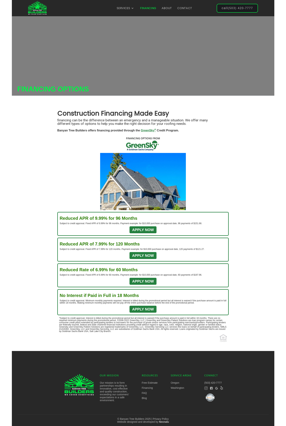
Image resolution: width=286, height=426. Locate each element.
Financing (147, 387)
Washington (177, 387)
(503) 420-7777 (237, 8)
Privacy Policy (161, 418)
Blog (144, 398)
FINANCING (148, 8)
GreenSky (148, 130)
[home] (37, 8)
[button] (125, 8)
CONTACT (184, 8)
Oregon (175, 382)
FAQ (144, 393)
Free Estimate (150, 382)
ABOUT (167, 8)
